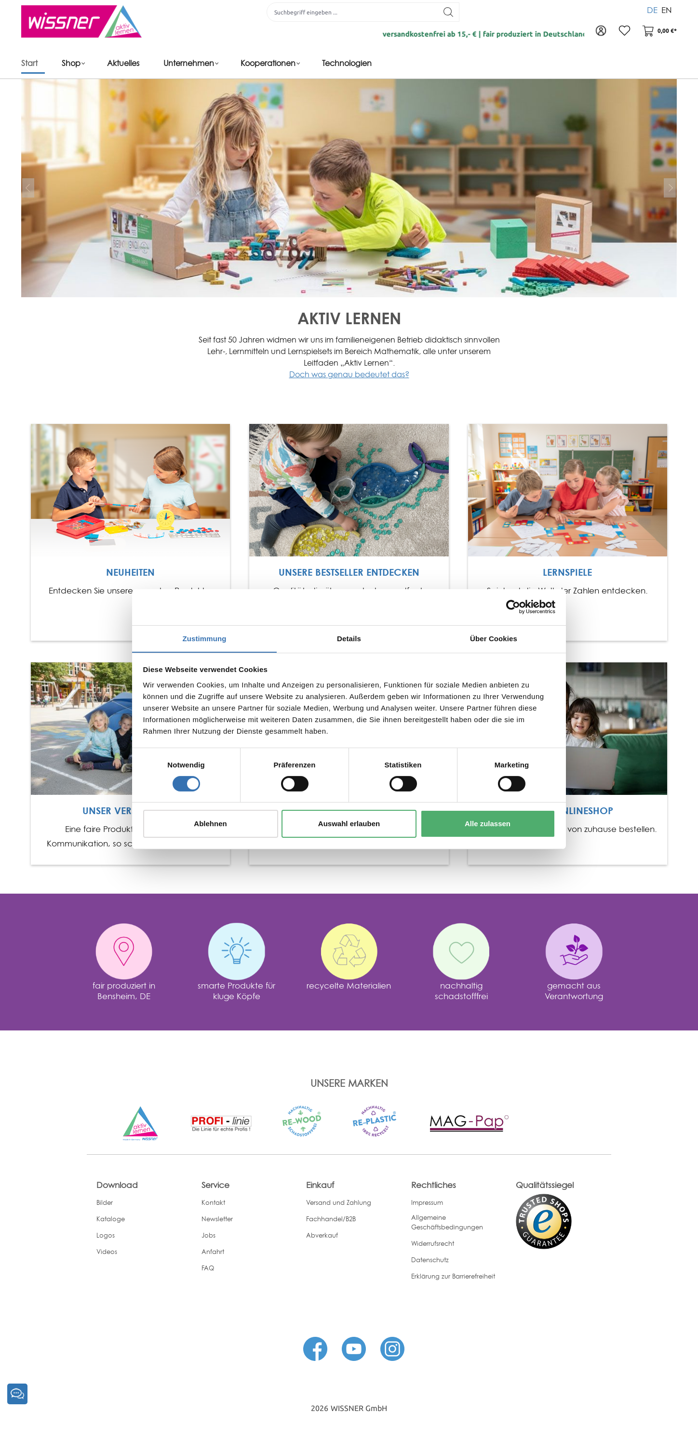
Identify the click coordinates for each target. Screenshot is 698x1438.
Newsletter (217, 1218)
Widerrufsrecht (432, 1243)
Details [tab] (349, 638)
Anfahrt (212, 1251)
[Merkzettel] (624, 31)
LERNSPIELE (567, 572)
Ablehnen (210, 824)
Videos (106, 1251)
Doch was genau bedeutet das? (349, 374)
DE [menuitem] (652, 9)
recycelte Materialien (349, 985)
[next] (670, 188)
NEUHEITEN (130, 572)
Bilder (104, 1202)
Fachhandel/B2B (331, 1218)
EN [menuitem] (666, 9)
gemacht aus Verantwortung (574, 990)
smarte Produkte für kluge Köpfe (236, 990)
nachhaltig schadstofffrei (461, 990)
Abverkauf (322, 1235)
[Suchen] (448, 12)
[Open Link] (130, 489)
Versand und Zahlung (338, 1202)
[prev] (28, 188)
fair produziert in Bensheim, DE (124, 990)
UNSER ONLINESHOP (567, 810)
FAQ (207, 1267)
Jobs (208, 1235)
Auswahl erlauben (349, 824)
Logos (105, 1235)
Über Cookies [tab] (493, 638)
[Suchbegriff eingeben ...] (352, 12)
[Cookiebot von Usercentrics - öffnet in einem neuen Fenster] (513, 606)
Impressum (427, 1202)
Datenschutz (430, 1260)
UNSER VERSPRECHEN (130, 810)
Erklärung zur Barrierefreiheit (453, 1276)
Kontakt (213, 1202)
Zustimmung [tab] (205, 638)
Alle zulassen (487, 824)
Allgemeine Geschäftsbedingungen (447, 1222)
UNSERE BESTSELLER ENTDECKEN (349, 572)
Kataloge (110, 1218)
